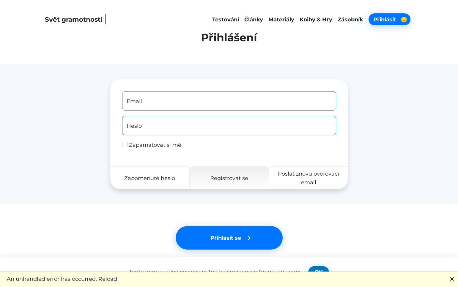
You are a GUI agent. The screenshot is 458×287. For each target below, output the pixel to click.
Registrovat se (229, 178)
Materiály (281, 19)
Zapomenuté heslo (149, 178)
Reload (107, 279)
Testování (225, 19)
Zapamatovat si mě (151, 145)
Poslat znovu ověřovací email (308, 178)
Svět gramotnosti (74, 19)
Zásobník (350, 19)
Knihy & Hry (316, 19)
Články (253, 19)
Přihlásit (390, 19)
